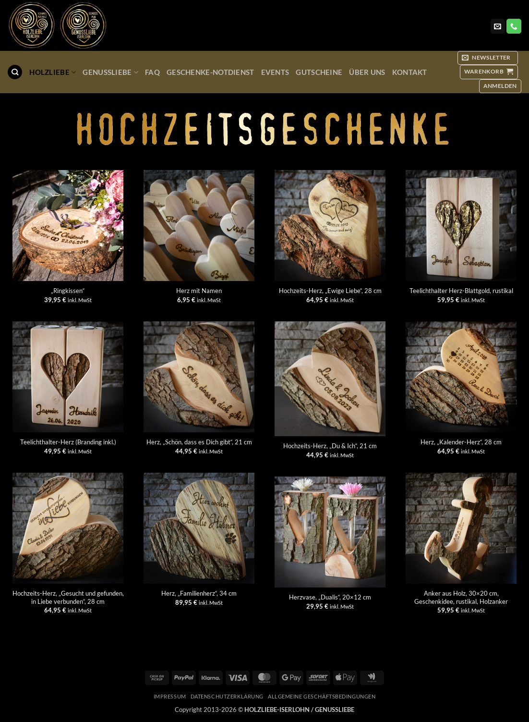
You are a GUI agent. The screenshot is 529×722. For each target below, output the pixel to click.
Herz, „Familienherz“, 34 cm (199, 593)
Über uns (367, 72)
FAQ (152, 72)
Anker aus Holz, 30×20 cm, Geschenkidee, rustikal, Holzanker (461, 597)
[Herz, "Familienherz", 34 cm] (199, 528)
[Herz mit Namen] (199, 225)
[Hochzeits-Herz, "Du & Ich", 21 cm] (330, 378)
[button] (487, 58)
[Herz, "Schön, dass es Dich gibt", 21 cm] (199, 376)
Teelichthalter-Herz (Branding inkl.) (68, 442)
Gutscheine (319, 72)
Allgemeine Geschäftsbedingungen (321, 696)
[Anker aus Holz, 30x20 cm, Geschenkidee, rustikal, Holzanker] (461, 528)
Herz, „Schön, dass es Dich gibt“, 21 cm (199, 442)
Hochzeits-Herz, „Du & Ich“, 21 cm (330, 446)
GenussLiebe (110, 72)
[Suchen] (15, 72)
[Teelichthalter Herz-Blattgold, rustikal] (461, 225)
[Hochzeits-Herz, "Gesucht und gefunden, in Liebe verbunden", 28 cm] (67, 528)
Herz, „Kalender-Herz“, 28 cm (461, 442)
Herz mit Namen (199, 290)
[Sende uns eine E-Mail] (498, 26)
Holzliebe (52, 72)
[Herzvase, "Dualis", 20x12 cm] (330, 532)
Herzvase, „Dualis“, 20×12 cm (330, 597)
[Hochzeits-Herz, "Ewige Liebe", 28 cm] (330, 225)
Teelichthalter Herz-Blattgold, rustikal (461, 290)
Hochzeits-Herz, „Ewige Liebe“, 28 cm (330, 290)
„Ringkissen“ (68, 290)
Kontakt (409, 72)
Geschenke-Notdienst (210, 72)
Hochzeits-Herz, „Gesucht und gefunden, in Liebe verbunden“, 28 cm (68, 597)
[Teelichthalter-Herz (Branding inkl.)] (67, 376)
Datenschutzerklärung (227, 696)
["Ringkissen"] (67, 225)
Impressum (170, 696)
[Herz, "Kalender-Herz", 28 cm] (461, 376)
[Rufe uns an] (513, 26)
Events (275, 72)
